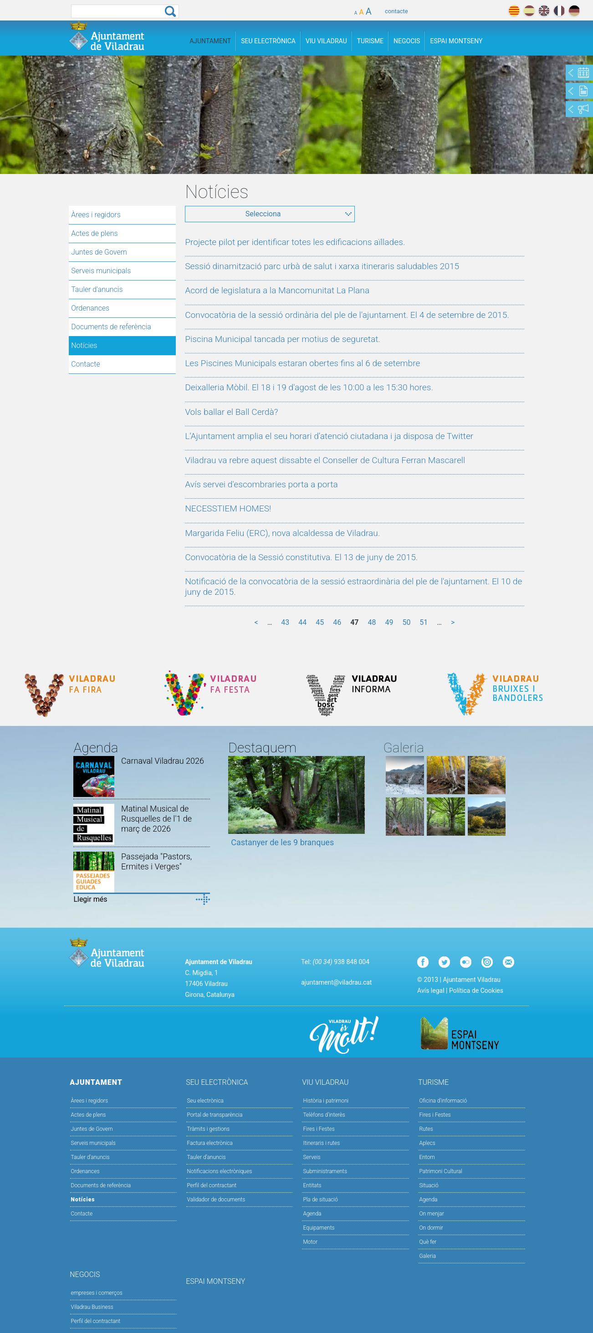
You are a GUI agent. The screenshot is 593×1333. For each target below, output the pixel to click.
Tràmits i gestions (208, 1129)
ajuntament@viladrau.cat (336, 982)
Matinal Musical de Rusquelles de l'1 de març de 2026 (156, 818)
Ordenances (90, 308)
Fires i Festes (318, 1129)
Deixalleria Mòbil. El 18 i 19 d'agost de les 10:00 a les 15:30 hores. (309, 387)
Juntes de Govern (99, 252)
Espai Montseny (456, 41)
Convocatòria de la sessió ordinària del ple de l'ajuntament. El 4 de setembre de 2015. (347, 315)
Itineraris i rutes (321, 1143)
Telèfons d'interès (324, 1115)
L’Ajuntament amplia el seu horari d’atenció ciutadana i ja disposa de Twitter (329, 436)
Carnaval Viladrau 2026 (162, 761)
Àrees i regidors (96, 214)
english (544, 10)
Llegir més (90, 899)
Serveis (311, 1157)
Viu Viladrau (326, 41)
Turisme (370, 41)
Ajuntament (210, 41)
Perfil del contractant (212, 1185)
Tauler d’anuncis (206, 1157)
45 (320, 622)
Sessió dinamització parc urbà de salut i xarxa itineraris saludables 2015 (322, 266)
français (559, 10)
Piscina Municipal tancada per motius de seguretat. (282, 339)
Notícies (84, 345)
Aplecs (427, 1143)
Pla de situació (320, 1199)
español (529, 10)
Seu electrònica (205, 1101)
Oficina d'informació (443, 1101)
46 (337, 622)
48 (372, 622)
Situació (428, 1185)
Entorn (427, 1157)
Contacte (85, 364)
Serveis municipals (101, 270)
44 (302, 622)
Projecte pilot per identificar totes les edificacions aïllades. (295, 242)
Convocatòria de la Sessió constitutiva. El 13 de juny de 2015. (301, 557)
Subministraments (325, 1171)
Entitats (312, 1185)
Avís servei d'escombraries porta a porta (261, 484)
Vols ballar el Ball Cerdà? (231, 412)
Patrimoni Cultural (440, 1171)
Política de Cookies (476, 990)
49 (389, 622)
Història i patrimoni (325, 1101)
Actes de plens (94, 233)
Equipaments (318, 1228)
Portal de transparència (215, 1115)
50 (406, 622)
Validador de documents (216, 1199)
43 (285, 622)
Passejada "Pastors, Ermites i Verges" (156, 861)
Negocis (407, 41)
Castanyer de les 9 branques (282, 842)
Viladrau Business (92, 1307)
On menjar (431, 1213)
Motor (310, 1242)
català (514, 10)
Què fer (427, 1242)
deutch (574, 10)
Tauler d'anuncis (97, 289)
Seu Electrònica (268, 41)
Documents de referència (111, 326)
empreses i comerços (97, 1293)
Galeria (427, 1256)
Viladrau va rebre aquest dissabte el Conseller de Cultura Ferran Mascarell (325, 460)
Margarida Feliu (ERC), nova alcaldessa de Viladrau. (282, 533)
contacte (396, 11)
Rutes (426, 1129)
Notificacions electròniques (219, 1171)
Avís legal (430, 990)
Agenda (312, 1213)
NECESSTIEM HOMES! (228, 508)
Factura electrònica (210, 1143)
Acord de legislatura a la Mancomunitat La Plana (277, 290)
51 (423, 622)
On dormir (431, 1228)
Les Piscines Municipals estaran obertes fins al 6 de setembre (302, 363)
